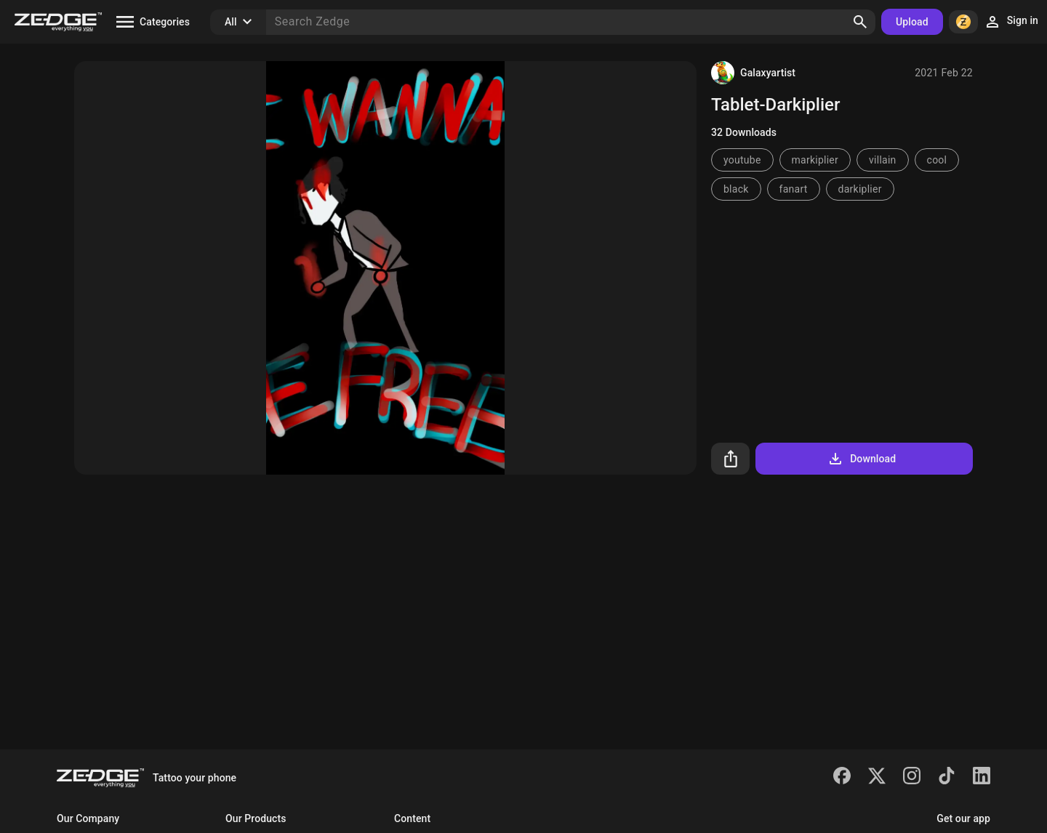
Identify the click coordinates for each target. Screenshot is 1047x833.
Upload (912, 22)
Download (861, 458)
